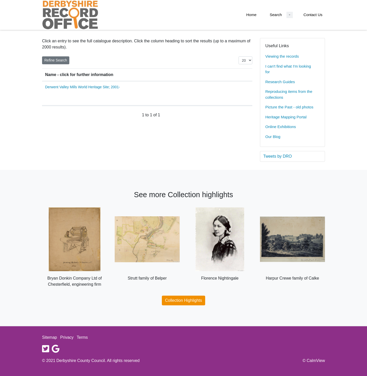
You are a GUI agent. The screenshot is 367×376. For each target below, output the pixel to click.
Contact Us (313, 14)
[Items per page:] (245, 60)
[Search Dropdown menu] (289, 15)
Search (276, 14)
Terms (82, 337)
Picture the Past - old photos (289, 107)
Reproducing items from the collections (288, 94)
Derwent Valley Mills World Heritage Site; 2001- (82, 87)
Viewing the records (282, 56)
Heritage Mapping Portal (286, 117)
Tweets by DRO (277, 156)
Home (251, 14)
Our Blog (272, 136)
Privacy (66, 337)
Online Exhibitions (280, 126)
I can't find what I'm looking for (288, 69)
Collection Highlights (183, 300)
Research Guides (280, 82)
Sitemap (49, 337)
